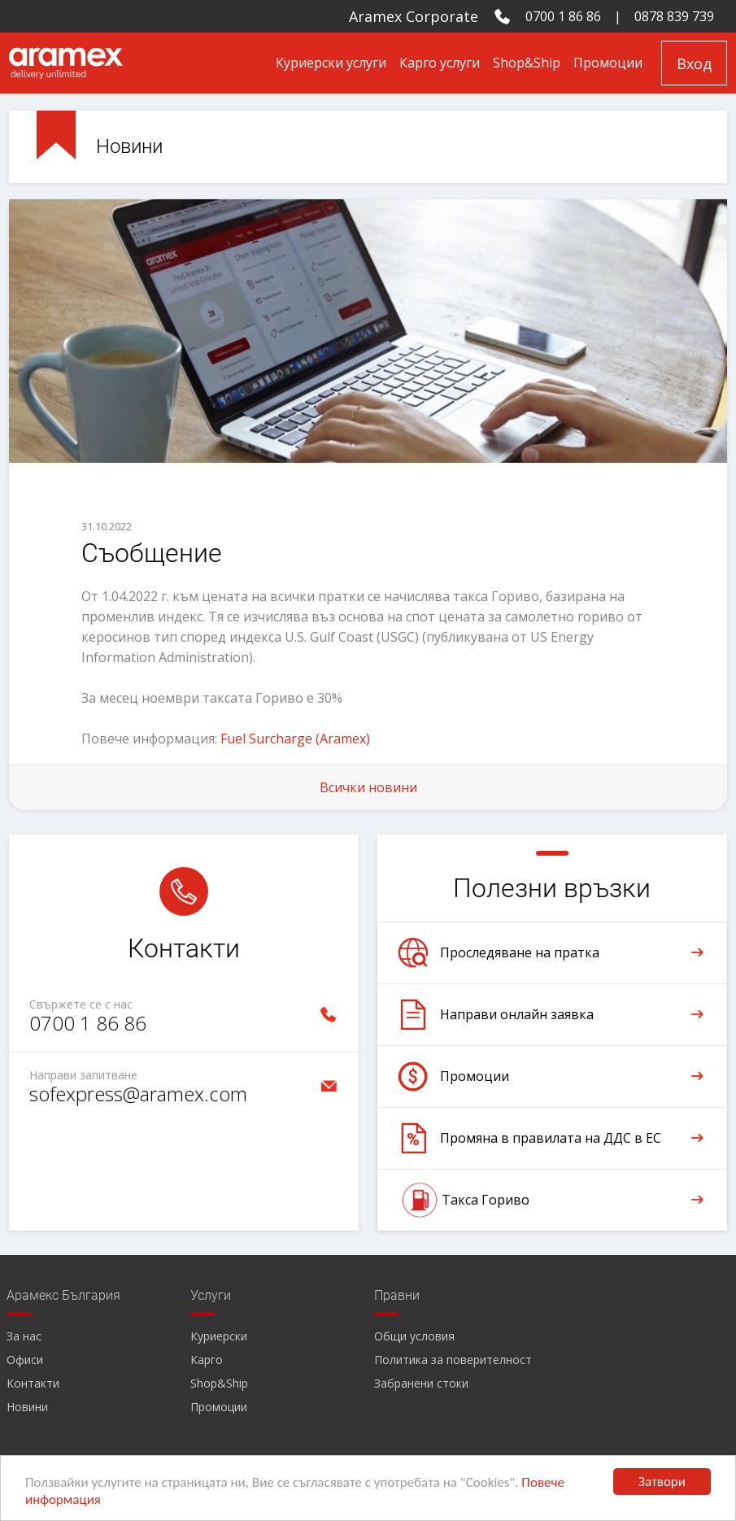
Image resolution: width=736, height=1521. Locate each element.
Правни (397, 1295)
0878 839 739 (674, 16)
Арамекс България (63, 1295)
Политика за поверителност (453, 1359)
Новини (27, 1406)
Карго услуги (439, 63)
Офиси (25, 1359)
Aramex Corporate (413, 16)
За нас (24, 1336)
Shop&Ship (526, 63)
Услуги (210, 1295)
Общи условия (414, 1336)
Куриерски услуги (331, 63)
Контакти (33, 1383)
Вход (694, 63)
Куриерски (218, 1336)
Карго (206, 1359)
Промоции (607, 63)
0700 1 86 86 (563, 16)
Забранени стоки (421, 1383)
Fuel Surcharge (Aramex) (295, 738)
